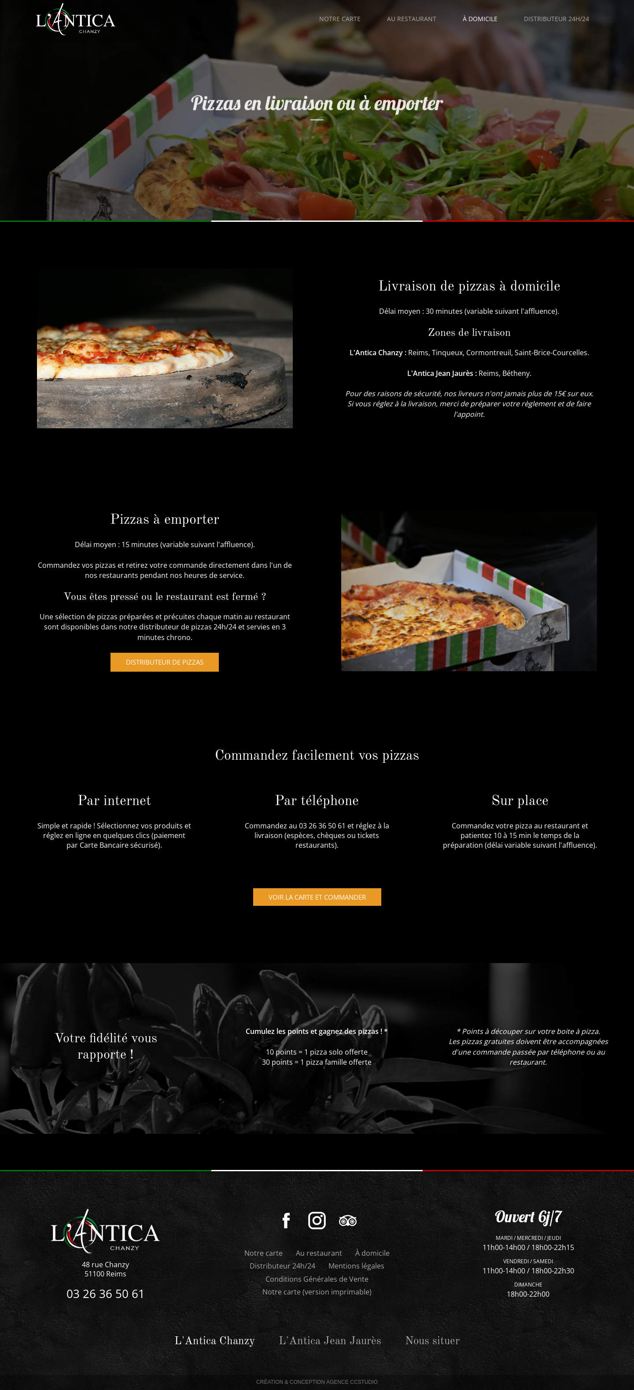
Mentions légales (356, 1266)
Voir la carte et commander (317, 897)
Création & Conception (317, 1382)
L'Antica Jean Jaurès (440, 373)
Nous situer (432, 1341)
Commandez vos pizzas (77, 565)
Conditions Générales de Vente (317, 1279)
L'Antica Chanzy (376, 352)
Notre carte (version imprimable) (317, 1292)
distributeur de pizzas (164, 662)
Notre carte (340, 19)
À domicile (372, 1253)
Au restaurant (319, 1253)
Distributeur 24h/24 (282, 1266)
